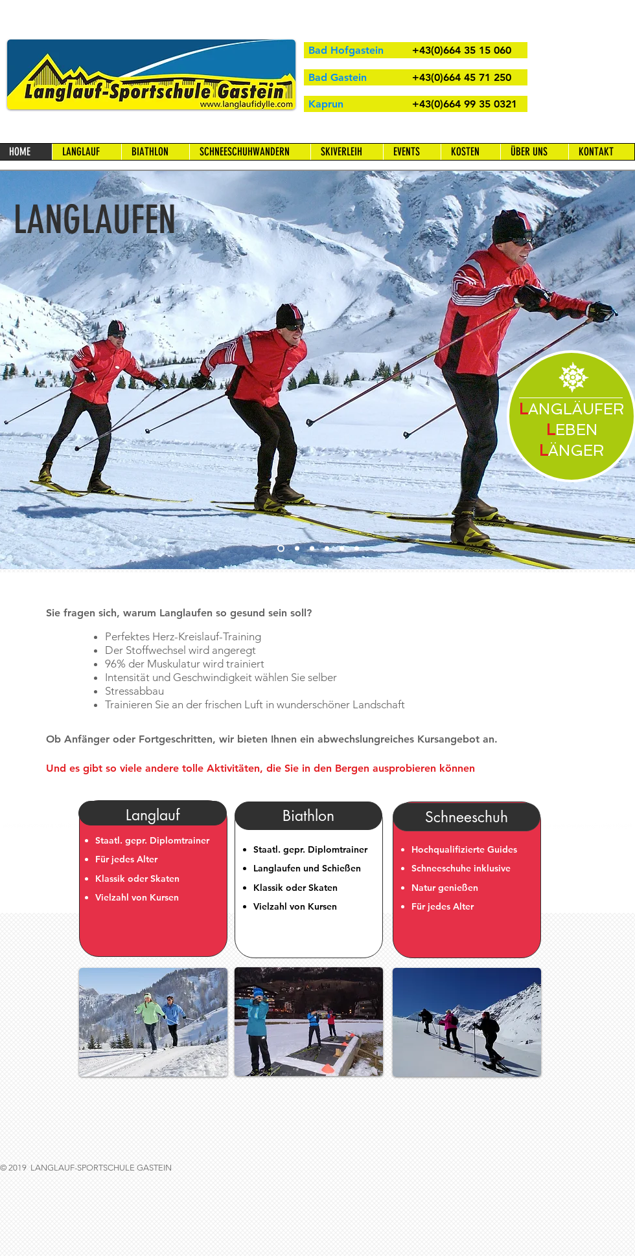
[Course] (297, 548)
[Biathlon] (342, 548)
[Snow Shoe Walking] (312, 548)
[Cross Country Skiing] (280, 548)
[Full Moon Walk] (356, 548)
